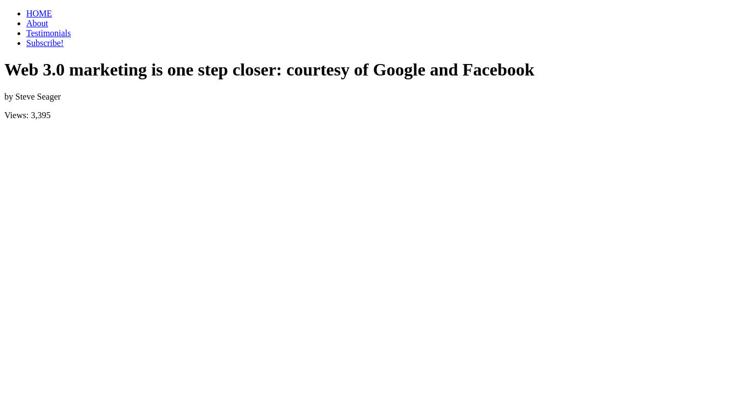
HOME (39, 13)
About (37, 23)
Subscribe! (44, 43)
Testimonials (48, 33)
